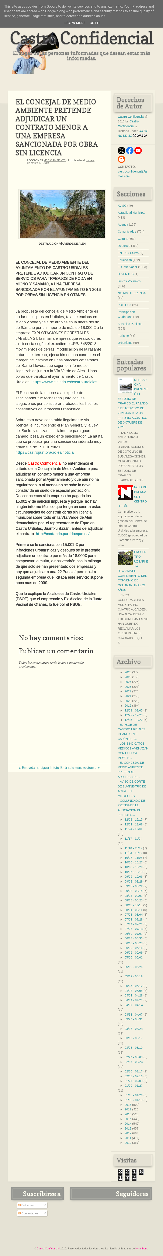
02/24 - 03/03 (134, 1057)
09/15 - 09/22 (134, 886)
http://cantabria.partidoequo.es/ (62, 534)
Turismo (123, 335)
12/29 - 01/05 (134, 710)
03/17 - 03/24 (134, 1028)
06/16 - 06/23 (134, 943)
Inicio (54, 767)
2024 (128, 681)
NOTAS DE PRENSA (132, 293)
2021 (128, 696)
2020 (128, 701)
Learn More (75, 23)
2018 (128, 1104)
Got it (95, 23)
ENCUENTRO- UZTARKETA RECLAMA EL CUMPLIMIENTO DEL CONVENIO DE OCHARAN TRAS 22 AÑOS (133, 571)
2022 (128, 691)
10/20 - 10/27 (134, 862)
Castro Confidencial (81, 37)
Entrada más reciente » (80, 767)
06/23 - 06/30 (134, 938)
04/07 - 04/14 (134, 1005)
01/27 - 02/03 (134, 1081)
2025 (128, 677)
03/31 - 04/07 (134, 1014)
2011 (128, 1138)
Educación (125, 260)
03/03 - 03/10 (134, 1047)
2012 (128, 1133)
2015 (128, 1119)
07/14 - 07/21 (134, 924)
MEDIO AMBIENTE (55, 160)
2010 (128, 1142)
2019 (128, 705)
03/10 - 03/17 (134, 1038)
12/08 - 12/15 (134, 819)
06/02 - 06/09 (134, 952)
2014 (128, 1123)
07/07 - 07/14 (134, 928)
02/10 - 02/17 (134, 1071)
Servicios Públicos (130, 324)
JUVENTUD (126, 274)
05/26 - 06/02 (134, 957)
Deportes (124, 245)
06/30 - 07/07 (134, 933)
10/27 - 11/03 (133, 857)
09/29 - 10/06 (134, 876)
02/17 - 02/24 (134, 1062)
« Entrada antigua (34, 767)
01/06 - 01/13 (134, 1100)
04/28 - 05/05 (134, 990)
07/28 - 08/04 (134, 914)
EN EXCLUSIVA (128, 253)
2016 (128, 1114)
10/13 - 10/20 (134, 867)
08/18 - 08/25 (134, 900)
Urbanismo (125, 342)
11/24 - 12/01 (133, 829)
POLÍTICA (124, 305)
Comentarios (28, 1213)
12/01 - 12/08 (134, 824)
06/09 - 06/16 (134, 948)
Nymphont (141, 1248)
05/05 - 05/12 (134, 986)
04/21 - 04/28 (134, 995)
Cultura (123, 238)
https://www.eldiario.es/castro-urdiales (64, 382)
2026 (128, 672)
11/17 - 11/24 (133, 838)
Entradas (26, 1205)
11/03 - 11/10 (133, 853)
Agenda (123, 224)
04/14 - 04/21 (134, 1000)
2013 (128, 1128)
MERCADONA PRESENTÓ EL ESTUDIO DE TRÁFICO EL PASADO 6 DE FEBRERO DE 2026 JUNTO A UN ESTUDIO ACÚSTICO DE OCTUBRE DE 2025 (133, 403)
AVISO (122, 205)
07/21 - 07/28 (134, 919)
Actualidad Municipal (131, 212)
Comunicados (127, 231)
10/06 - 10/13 (134, 872)
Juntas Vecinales (129, 281)
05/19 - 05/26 (134, 967)
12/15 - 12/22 (134, 719)
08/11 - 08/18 (133, 905)
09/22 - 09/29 (134, 881)
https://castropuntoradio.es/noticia (44, 452)
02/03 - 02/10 (134, 1076)
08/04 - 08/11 (133, 910)
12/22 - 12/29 (134, 715)
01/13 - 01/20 (134, 1095)
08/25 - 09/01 (134, 895)
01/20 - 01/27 (134, 1085)
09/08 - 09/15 (134, 891)
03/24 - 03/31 (134, 1019)
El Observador (127, 267)
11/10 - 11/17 (133, 848)
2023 (128, 686)
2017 (128, 1109)
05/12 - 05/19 (134, 976)
